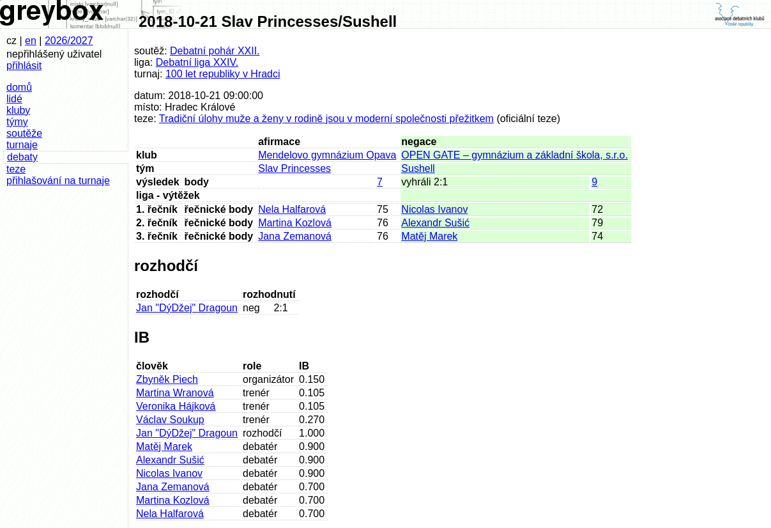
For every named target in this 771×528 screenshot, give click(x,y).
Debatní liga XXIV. (197, 62)
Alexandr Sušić (435, 222)
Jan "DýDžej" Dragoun (187, 307)
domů (19, 87)
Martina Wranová (175, 392)
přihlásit (24, 65)
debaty (22, 156)
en (30, 40)
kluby (18, 110)
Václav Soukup (170, 419)
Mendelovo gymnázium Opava (327, 155)
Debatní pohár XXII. (215, 50)
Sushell (417, 168)
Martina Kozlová (295, 222)
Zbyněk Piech (167, 379)
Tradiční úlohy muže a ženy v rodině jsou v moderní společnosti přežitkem (326, 118)
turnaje (22, 144)
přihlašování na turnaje (58, 180)
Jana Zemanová (295, 236)
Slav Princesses (294, 168)
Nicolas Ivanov (434, 209)
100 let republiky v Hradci (222, 73)
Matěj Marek (429, 236)
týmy (17, 121)
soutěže (24, 133)
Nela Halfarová (292, 209)
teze (16, 169)
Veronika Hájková (176, 406)
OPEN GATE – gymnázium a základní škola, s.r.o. (514, 155)
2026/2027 (69, 40)
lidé (14, 98)
